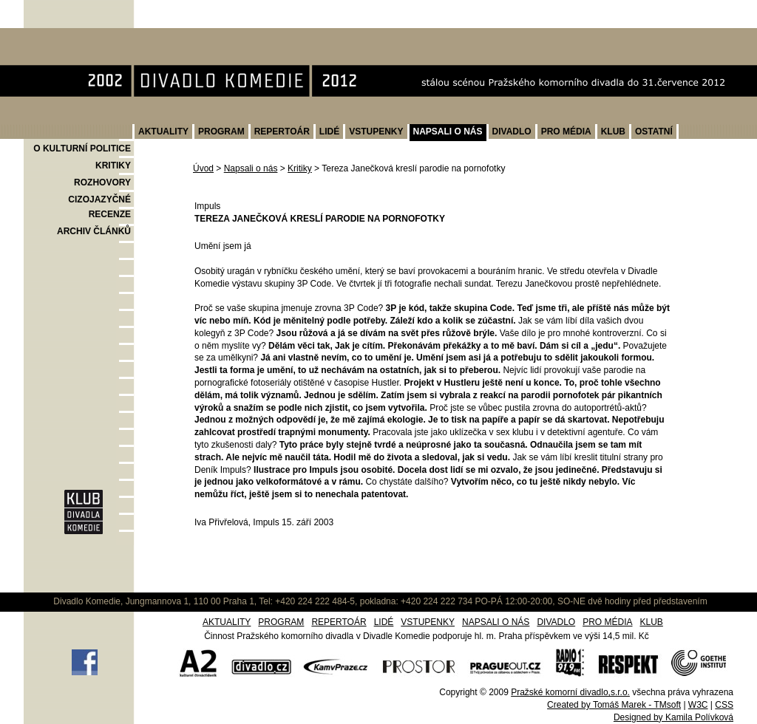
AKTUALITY (163, 131)
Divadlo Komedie (71, 36)
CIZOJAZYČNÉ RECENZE (99, 206)
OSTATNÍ (654, 131)
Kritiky (300, 168)
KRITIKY (113, 165)
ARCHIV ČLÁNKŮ (94, 231)
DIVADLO (512, 131)
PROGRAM (221, 131)
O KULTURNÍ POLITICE (82, 148)
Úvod (203, 168)
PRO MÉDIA (566, 131)
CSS (724, 705)
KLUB (613, 131)
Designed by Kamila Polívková (673, 717)
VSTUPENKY (376, 131)
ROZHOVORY (102, 182)
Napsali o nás (251, 168)
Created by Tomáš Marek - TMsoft (614, 705)
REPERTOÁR (282, 131)
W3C (698, 705)
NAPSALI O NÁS (448, 131)
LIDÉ (329, 131)
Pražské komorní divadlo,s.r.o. (570, 692)
